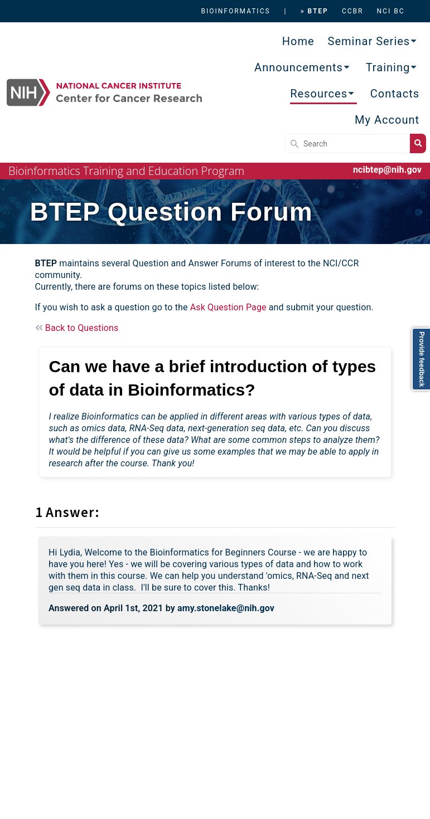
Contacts (394, 93)
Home (298, 41)
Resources (318, 93)
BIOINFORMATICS (235, 11)
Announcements (298, 67)
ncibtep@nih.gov (387, 169)
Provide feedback (422, 359)
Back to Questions (77, 328)
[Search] (347, 143)
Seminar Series (369, 41)
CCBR (353, 11)
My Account (387, 119)
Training (388, 67)
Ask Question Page (228, 307)
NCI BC (391, 11)
